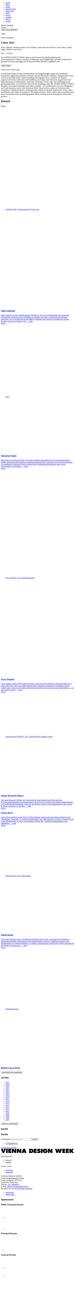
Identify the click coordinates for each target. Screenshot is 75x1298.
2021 (7, 1091)
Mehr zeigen (6, 65)
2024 (7, 1084)
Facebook (20, 1189)
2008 (7, 1118)
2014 (7, 1105)
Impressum (10, 1192)
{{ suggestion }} (11, 1143)
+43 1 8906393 (13, 1184)
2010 (7, 1113)
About (8, 7)
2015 (7, 1103)
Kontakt (9, 17)
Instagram (28, 1189)
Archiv (8, 21)
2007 (7, 1120)
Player (8, 19)
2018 (7, 1097)
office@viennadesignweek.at (18, 1186)
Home (8, 3)
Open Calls (10, 11)
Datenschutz (10, 1195)
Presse (8, 15)
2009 (7, 1116)
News (8, 5)
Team (8, 13)
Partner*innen (11, 9)
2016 (7, 1101)
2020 (7, 1093)
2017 (7, 1099)
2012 (7, 1109)
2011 (7, 1111)
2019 (7, 1095)
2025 (7, 1082)
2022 (7, 1089)
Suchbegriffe (5, 1139)
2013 (7, 1107)
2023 (7, 1087)
